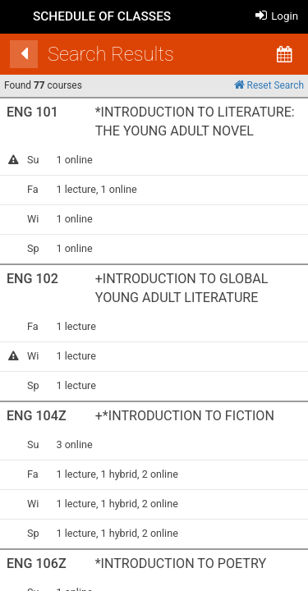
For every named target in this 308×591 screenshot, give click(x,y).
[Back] (24, 54)
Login (276, 16)
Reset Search (269, 85)
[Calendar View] (284, 54)
